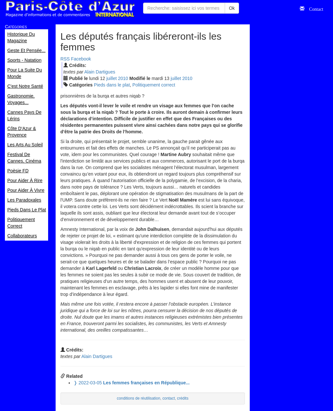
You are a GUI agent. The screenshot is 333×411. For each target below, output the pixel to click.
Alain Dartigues (99, 71)
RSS (65, 58)
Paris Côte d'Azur (70, 9)
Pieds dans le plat (112, 84)
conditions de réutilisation (138, 398)
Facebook (81, 58)
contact (168, 398)
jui (111, 78)
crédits (182, 398)
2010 (123, 78)
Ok (232, 8)
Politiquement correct (153, 84)
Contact (313, 8)
